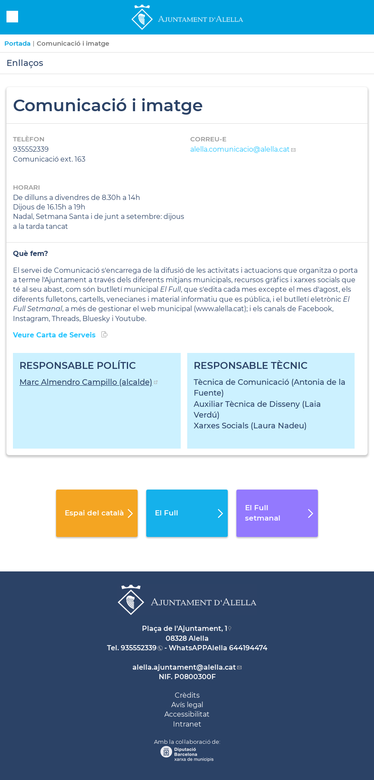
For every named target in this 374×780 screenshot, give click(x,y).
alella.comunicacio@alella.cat (240, 149)
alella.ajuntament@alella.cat (184, 667)
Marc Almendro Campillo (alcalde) (85, 382)
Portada (17, 43)
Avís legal (187, 705)
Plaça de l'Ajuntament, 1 (184, 628)
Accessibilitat (187, 714)
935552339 (139, 648)
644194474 (248, 648)
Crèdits (187, 695)
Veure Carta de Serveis (55, 335)
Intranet (187, 724)
